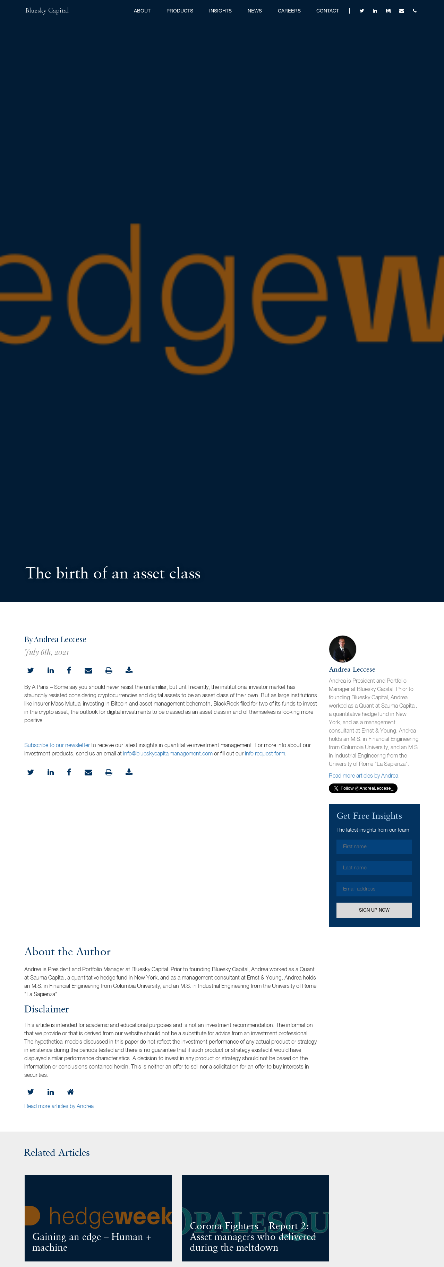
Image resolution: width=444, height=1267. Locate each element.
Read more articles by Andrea (363, 776)
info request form (265, 754)
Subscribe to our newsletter (57, 745)
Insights (220, 11)
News (255, 11)
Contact (327, 11)
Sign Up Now (374, 910)
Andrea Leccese (352, 669)
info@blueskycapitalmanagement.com (168, 754)
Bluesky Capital (47, 11)
